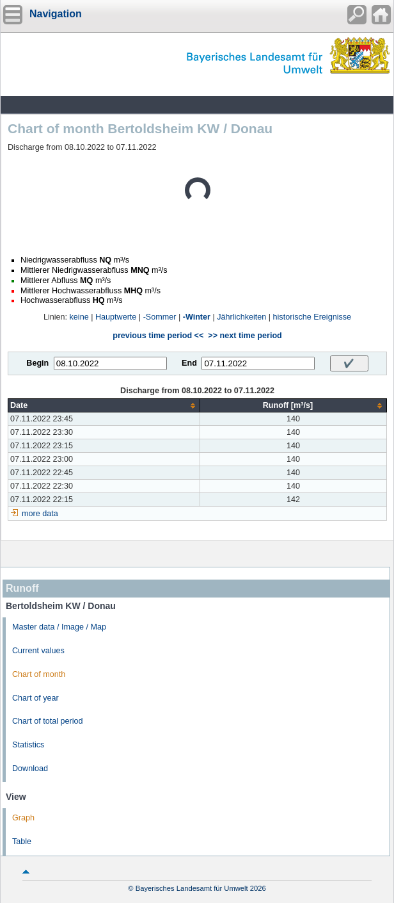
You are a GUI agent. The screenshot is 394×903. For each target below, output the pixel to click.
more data (40, 513)
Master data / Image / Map (59, 626)
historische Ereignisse (312, 317)
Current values (38, 650)
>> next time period (244, 335)
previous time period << (158, 335)
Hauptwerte (115, 317)
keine (79, 317)
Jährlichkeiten (241, 317)
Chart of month (38, 674)
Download (30, 768)
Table (21, 841)
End (189, 363)
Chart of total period (47, 721)
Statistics (28, 744)
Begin (37, 363)
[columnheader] (104, 405)
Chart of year (35, 698)
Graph (23, 817)
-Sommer (160, 317)
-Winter (196, 317)
